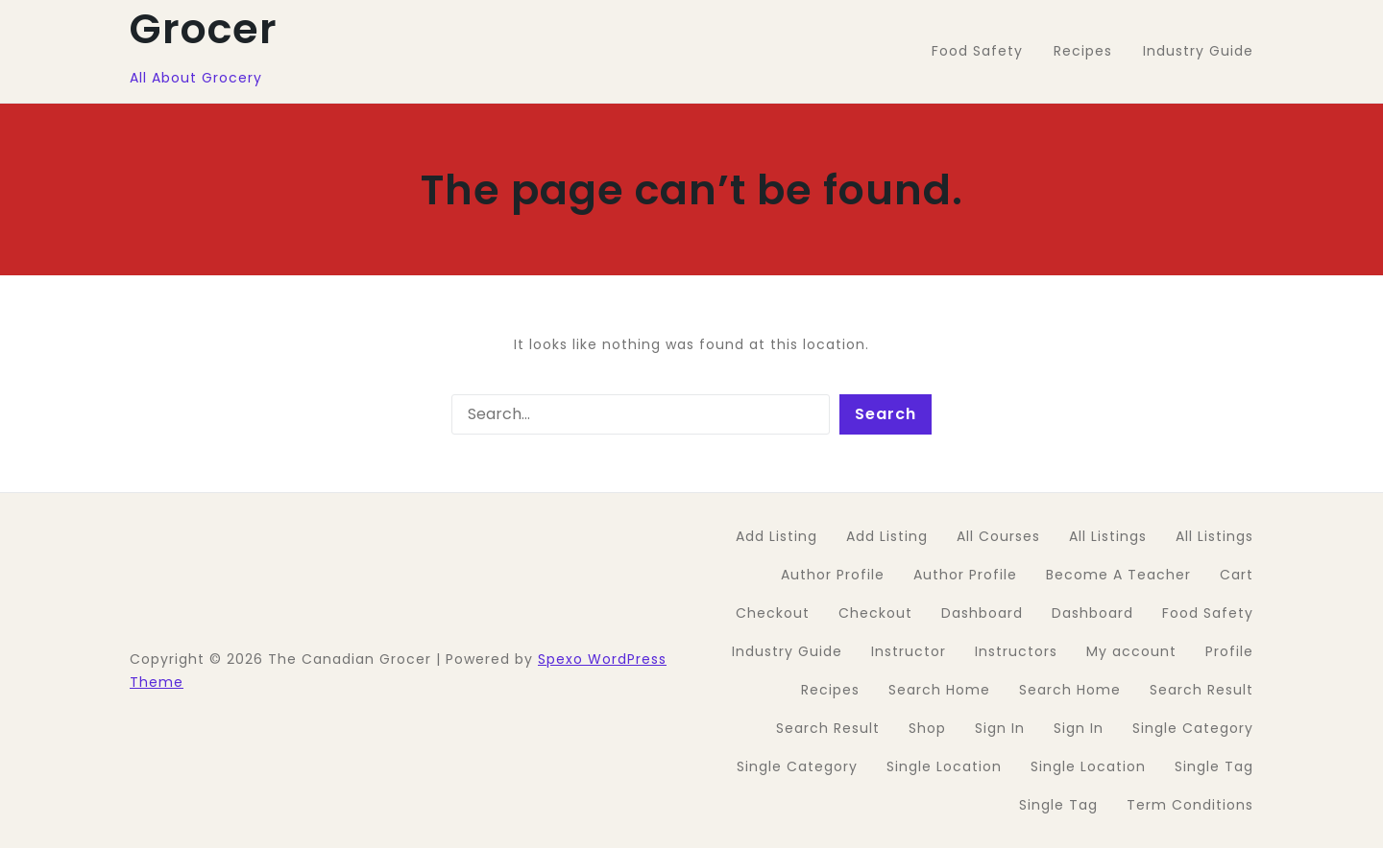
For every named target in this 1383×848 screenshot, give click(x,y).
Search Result (1201, 689)
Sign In (1000, 728)
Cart (1236, 574)
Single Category (1192, 728)
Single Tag (1214, 766)
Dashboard (982, 613)
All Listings (1108, 536)
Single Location (944, 766)
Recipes (830, 689)
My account (1131, 651)
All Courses (998, 536)
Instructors (1016, 651)
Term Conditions (1190, 804)
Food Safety (1207, 613)
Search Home (939, 689)
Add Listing (776, 536)
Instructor (908, 651)
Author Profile (833, 574)
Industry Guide (787, 651)
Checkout (773, 613)
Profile (1229, 651)
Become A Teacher (1118, 574)
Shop (927, 728)
